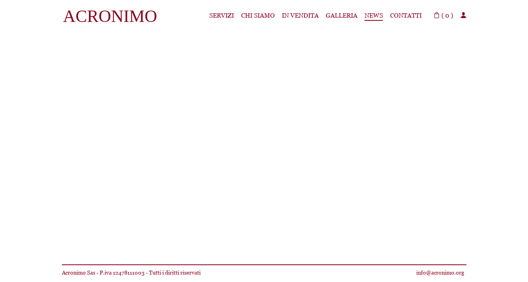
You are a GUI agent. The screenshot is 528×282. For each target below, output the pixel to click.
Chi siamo (258, 15)
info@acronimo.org (440, 272)
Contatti (406, 15)
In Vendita (300, 15)
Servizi (221, 15)
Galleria (341, 15)
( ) (443, 15)
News (374, 15)
